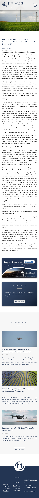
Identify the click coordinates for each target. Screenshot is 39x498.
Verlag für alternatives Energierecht (16, 484)
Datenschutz (6, 486)
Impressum (6, 484)
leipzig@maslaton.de (30, 491)
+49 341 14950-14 (31, 489)
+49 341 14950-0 (31, 487)
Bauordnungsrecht (7, 51)
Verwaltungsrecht (20, 51)
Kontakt (7, 488)
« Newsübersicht (6, 48)
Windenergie (31, 51)
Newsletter (6, 490)
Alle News (19, 449)
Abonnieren (19, 301)
